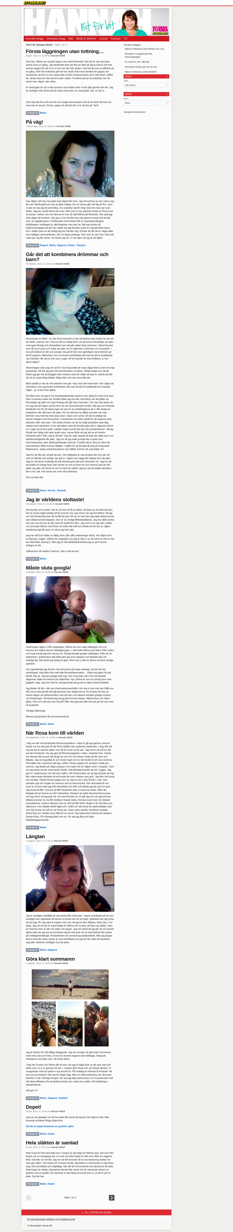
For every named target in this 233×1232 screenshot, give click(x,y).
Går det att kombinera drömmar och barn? (67, 256)
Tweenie (81, 245)
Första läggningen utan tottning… (65, 51)
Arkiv (126, 81)
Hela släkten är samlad (52, 1142)
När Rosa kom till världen (55, 733)
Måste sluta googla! (48, 567)
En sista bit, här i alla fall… (138, 61)
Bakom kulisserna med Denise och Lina (144, 49)
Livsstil (103, 38)
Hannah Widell (58, 56)
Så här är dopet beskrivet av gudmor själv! (50, 1126)
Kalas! (71, 245)
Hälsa (51, 724)
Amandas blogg (56, 38)
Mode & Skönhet (86, 38)
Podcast (116, 38)
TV (125, 38)
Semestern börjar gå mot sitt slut (141, 67)
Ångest (44, 245)
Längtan (35, 836)
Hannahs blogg (34, 38)
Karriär (51, 490)
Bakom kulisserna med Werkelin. (141, 71)
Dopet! (33, 1107)
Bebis (43, 113)
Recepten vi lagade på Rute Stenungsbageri (138, 55)
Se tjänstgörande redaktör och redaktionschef (51, 1219)
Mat (71, 38)
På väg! (34, 122)
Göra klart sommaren (50, 959)
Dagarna (62, 245)
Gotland (63, 1098)
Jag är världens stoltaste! (55, 499)
